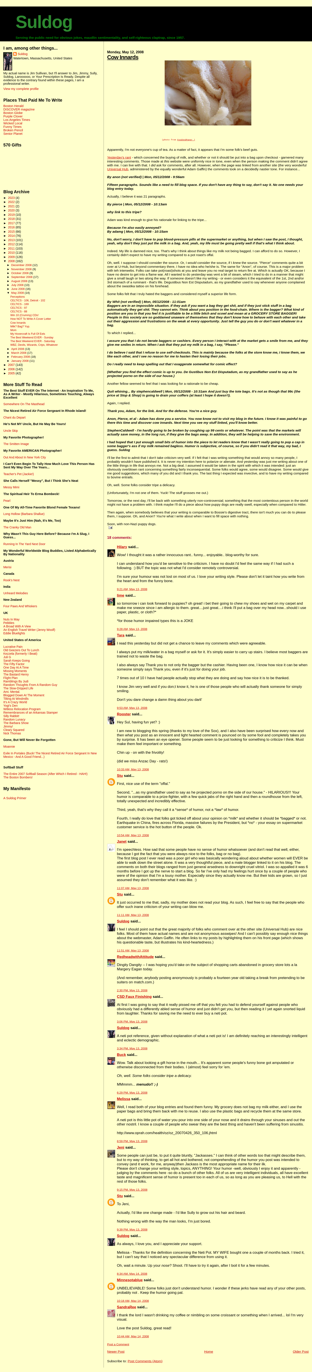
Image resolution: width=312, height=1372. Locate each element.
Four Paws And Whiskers (20, 606)
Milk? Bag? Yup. (20, 326)
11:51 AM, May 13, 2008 (133, 951)
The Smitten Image (16, 444)
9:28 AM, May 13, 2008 (132, 629)
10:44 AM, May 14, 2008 (133, 1337)
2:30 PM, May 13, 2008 (132, 991)
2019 (12, 214)
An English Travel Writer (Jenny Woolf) (29, 630)
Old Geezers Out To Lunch (21, 650)
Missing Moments (15, 671)
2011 (12, 248)
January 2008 (20, 360)
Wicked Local (12, 123)
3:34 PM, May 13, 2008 (132, 1049)
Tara (121, 636)
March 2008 (19, 352)
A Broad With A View (17, 626)
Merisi (7, 567)
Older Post (301, 1352)
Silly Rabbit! (11, 716)
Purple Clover (13, 116)
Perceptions (17, 296)
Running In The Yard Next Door (24, 544)
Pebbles (8, 623)
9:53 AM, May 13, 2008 (132, 708)
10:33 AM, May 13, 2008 (133, 770)
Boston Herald (13, 106)
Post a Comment (118, 1345)
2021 (12, 206)
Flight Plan (10, 678)
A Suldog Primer (14, 798)
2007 (12, 365)
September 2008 (22, 277)
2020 (12, 210)
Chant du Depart (14, 417)
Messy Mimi (11, 487)
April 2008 (18, 349)
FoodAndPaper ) (186, 140)
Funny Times (12, 126)
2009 (12, 257)
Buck (121, 1055)
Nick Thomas (12, 733)
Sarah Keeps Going (16, 660)
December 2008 (21, 265)
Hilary (122, 548)
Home (208, 1352)
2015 (12, 231)
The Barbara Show (15, 723)
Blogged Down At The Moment (23, 695)
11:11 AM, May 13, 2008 (133, 915)
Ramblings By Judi (15, 681)
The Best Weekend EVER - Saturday (32, 341)
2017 (12, 223)
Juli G (7, 657)
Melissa (123, 1100)
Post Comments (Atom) (145, 1362)
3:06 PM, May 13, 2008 (132, 1022)
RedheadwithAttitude (135, 957)
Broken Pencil (13, 130)
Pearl (6, 500)
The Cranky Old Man (17, 527)
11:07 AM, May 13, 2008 (133, 888)
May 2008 (18, 292)
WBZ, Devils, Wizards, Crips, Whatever (34, 344)
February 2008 (21, 356)
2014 (12, 235)
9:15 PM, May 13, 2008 (132, 1190)
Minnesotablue (130, 1281)
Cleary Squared (13, 730)
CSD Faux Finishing (134, 997)
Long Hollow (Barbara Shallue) (23, 514)
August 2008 (19, 281)
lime (120, 596)
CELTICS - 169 (19, 304)
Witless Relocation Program (22, 709)
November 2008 (21, 269)
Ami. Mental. (11, 691)
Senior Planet (12, 133)
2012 (12, 244)
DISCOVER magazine (18, 109)
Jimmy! (8, 726)
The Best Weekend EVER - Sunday (32, 337)
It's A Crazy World (15, 702)
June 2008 (18, 289)
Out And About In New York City (24, 457)
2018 (12, 219)
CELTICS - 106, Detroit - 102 (27, 300)
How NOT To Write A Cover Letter (30, 318)
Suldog (44, 22)
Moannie (9, 746)
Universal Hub (117, 170)
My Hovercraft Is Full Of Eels (27, 333)
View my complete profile (21, 89)
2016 (12, 227)
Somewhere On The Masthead (23, 404)
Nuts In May (11, 619)
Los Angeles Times (16, 120)
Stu (120, 776)
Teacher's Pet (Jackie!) (18, 474)
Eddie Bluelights (14, 633)
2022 (12, 202)
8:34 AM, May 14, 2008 (132, 1274)
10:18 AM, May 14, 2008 (133, 1301)
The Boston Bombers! (17, 777)
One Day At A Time (16, 667)
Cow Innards (122, 57)
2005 (12, 373)
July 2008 (17, 285)
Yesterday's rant (119, 158)
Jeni (120, 1148)
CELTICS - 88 (18, 311)
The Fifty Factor (13, 664)
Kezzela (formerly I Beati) (20, 653)
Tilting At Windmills (16, 698)
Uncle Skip (10, 430)
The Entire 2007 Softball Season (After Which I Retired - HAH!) (45, 774)
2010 (12, 252)
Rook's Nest (11, 580)
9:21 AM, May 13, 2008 (132, 589)
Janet (122, 842)
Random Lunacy (14, 719)
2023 (12, 198)
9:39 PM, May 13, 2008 (132, 1230)
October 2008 (20, 273)
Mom (13, 330)
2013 (12, 240)
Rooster (124, 715)
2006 (12, 369)
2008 (12, 261)
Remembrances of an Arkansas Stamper (30, 712)
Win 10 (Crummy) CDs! (24, 315)
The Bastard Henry (16, 674)
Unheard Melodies (15, 593)
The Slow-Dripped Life (18, 688)
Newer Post (116, 1352)
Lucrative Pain (12, 646)
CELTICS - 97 (18, 307)
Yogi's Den (10, 705)
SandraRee (126, 1308)
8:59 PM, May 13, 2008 (132, 1141)
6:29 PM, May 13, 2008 (132, 1093)
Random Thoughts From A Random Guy (30, 685)
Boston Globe (13, 113)
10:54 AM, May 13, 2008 (133, 836)
